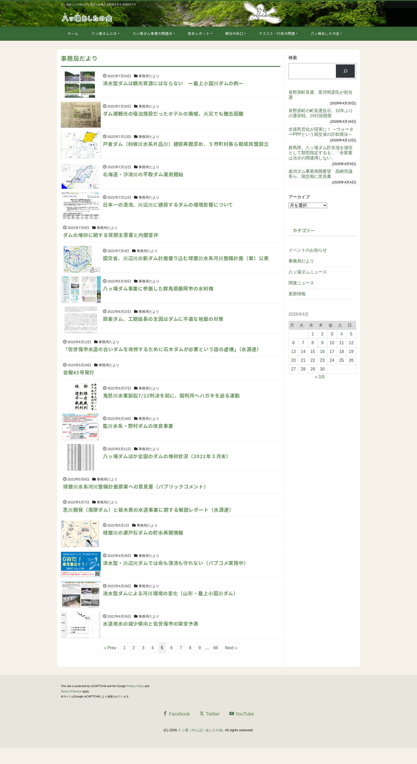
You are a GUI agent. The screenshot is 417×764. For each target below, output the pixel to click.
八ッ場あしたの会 (325, 33)
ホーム (73, 33)
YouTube (241, 730)
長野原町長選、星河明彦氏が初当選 (320, 95)
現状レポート (199, 33)
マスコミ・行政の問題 (277, 33)
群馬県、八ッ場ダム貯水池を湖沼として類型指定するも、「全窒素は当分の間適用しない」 (320, 152)
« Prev (110, 664)
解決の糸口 (234, 33)
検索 (293, 57)
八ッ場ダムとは (104, 33)
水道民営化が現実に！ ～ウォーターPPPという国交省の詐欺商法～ (321, 132)
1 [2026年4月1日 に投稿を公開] (312, 334)
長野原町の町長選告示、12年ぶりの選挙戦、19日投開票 (321, 113)
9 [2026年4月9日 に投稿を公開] (322, 342)
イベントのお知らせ (308, 250)
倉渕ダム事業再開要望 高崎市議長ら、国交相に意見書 (320, 174)
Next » (231, 664)
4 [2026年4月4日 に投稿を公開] (341, 334)
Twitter (209, 730)
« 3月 (320, 377)
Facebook (176, 730)
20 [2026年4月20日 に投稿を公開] (293, 360)
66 (215, 664)
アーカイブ (299, 197)
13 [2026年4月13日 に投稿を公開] (293, 351)
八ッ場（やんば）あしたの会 (200, 746)
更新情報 (297, 293)
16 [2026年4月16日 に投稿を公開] (322, 351)
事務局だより (301, 261)
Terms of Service (71, 707)
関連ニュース (301, 283)
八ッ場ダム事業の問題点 (152, 33)
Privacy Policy (135, 702)
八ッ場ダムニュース (308, 272)
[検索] (345, 70)
